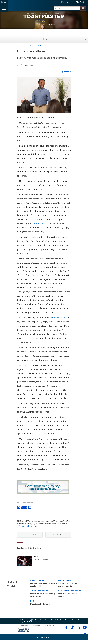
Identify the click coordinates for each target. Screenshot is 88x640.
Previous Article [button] (29, 536)
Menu (44, 40)
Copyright (63, 621)
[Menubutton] (4, 6)
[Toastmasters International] (14, 6)
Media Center (72, 621)
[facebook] (62, 72)
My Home (65, 2)
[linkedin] (66, 72)
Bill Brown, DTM (26, 66)
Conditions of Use (38, 621)
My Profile (80, 2)
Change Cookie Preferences (27, 623)
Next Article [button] (58, 536)
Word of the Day (39, 224)
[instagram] (70, 72)
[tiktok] (64, 72)
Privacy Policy (26, 621)
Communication (22, 47)
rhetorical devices (58, 318)
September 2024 (35, 47)
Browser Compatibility (52, 621)
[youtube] (68, 72)
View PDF (51, 27)
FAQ (19, 621)
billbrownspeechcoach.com (27, 527)
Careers (80, 621)
